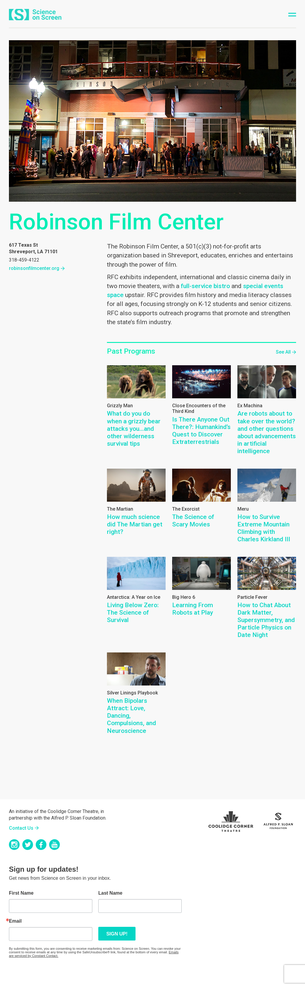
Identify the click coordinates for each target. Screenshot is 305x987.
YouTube (54, 844)
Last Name (110, 893)
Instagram (14, 844)
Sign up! (116, 933)
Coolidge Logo (230, 820)
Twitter (27, 844)
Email (15, 921)
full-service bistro (205, 286)
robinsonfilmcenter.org (34, 268)
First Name (21, 893)
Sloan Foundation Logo (278, 820)
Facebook (41, 844)
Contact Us (21, 828)
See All (283, 352)
